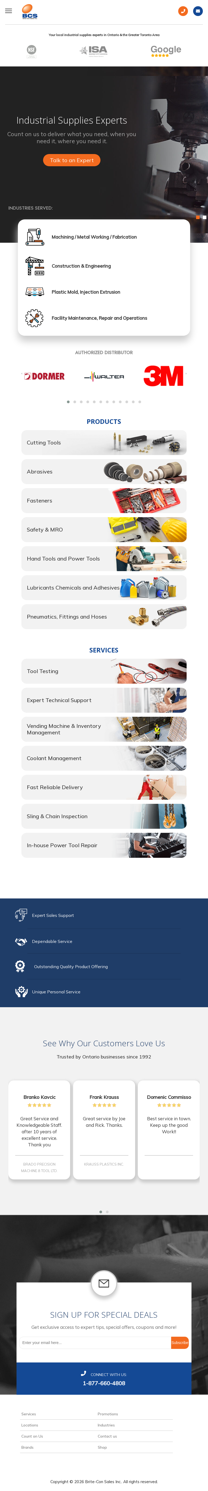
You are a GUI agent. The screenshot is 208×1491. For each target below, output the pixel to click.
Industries (106, 1425)
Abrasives (40, 471)
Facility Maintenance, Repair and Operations (99, 318)
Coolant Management (54, 758)
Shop (102, 1447)
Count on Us (32, 1436)
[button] (68, 402)
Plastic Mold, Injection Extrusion (86, 292)
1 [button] (198, 217)
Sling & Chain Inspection (57, 816)
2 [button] (204, 217)
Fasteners (39, 500)
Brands (27, 1447)
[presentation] (22, 373)
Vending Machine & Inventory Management (64, 729)
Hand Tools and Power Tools (63, 558)
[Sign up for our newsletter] (95, 1343)
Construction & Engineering (81, 266)
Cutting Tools (44, 442)
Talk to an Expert (72, 160)
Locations (29, 1425)
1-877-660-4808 (104, 1383)
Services (28, 1414)
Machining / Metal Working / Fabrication (94, 237)
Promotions (108, 1414)
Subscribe (179, 1342)
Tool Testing (42, 671)
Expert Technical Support (59, 700)
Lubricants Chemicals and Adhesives (73, 587)
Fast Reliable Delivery (55, 787)
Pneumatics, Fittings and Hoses (67, 616)
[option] (104, 154)
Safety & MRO (45, 529)
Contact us (107, 1436)
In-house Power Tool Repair (62, 845)
